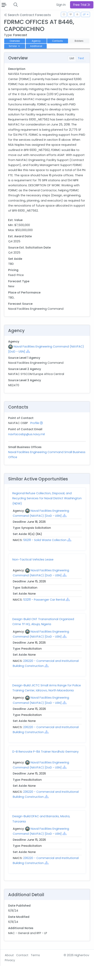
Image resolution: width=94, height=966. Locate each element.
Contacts (57, 41)
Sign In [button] (61, 5)
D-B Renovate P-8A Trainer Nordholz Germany (45, 752)
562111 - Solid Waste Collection (45, 540)
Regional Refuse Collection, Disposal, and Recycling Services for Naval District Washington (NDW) (47, 498)
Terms (35, 955)
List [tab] (72, 58)
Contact (22, 955)
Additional (36, 46)
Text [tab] (81, 58)
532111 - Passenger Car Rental (44, 600)
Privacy (10, 960)
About (9, 955)
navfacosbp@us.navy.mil (26, 434)
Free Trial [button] (81, 5)
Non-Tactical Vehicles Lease (32, 559)
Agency (36, 41)
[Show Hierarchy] (28, 351)
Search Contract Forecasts (27, 15)
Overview (15, 41)
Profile (36, 423)
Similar (15, 46)
